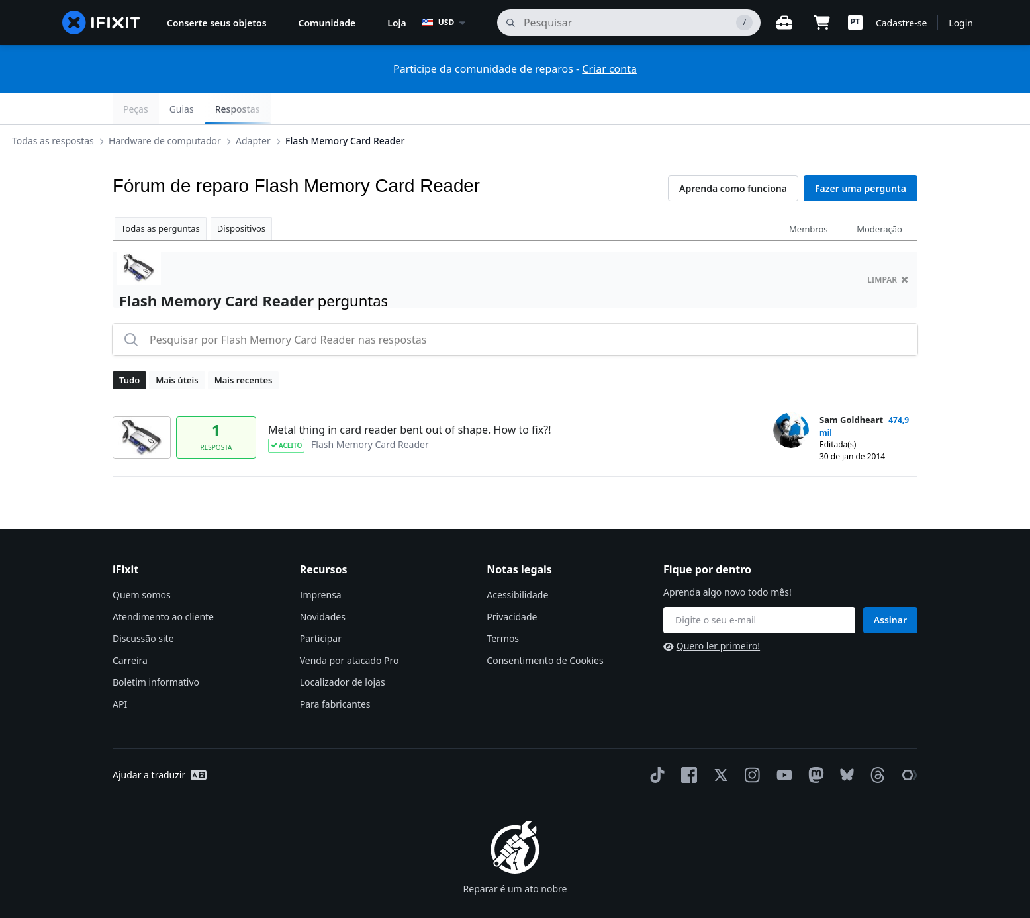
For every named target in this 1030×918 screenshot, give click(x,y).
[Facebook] (686, 743)
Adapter (355, 108)
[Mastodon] (813, 743)
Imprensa (321, 563)
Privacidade (512, 584)
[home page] (101, 22)
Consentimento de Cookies (545, 628)
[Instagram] (750, 743)
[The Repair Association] (906, 743)
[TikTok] (654, 743)
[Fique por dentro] (759, 588)
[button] (855, 22)
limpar (887, 247)
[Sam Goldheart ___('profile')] (791, 398)
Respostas (884, 109)
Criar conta (609, 69)
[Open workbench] (784, 22)
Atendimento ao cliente (163, 584)
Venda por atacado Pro (349, 628)
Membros (808, 197)
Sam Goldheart (851, 388)
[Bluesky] (844, 744)
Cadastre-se (901, 23)
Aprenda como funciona (733, 156)
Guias (828, 109)
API (120, 672)
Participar (321, 606)
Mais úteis (177, 348)
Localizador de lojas (342, 650)
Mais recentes (243, 348)
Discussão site (143, 606)
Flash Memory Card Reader (446, 108)
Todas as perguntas (160, 197)
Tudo (129, 348)
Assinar (890, 588)
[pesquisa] (629, 22)
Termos (503, 606)
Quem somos (142, 563)
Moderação (879, 197)
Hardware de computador (267, 108)
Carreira (130, 628)
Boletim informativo (156, 650)
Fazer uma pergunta (860, 156)
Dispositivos (241, 197)
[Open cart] (821, 22)
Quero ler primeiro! (711, 614)
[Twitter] (718, 743)
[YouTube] (781, 743)
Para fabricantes (335, 672)
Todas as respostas (155, 108)
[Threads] (875, 743)
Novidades (323, 584)
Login (961, 23)
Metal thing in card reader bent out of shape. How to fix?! (409, 397)
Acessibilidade (517, 563)
